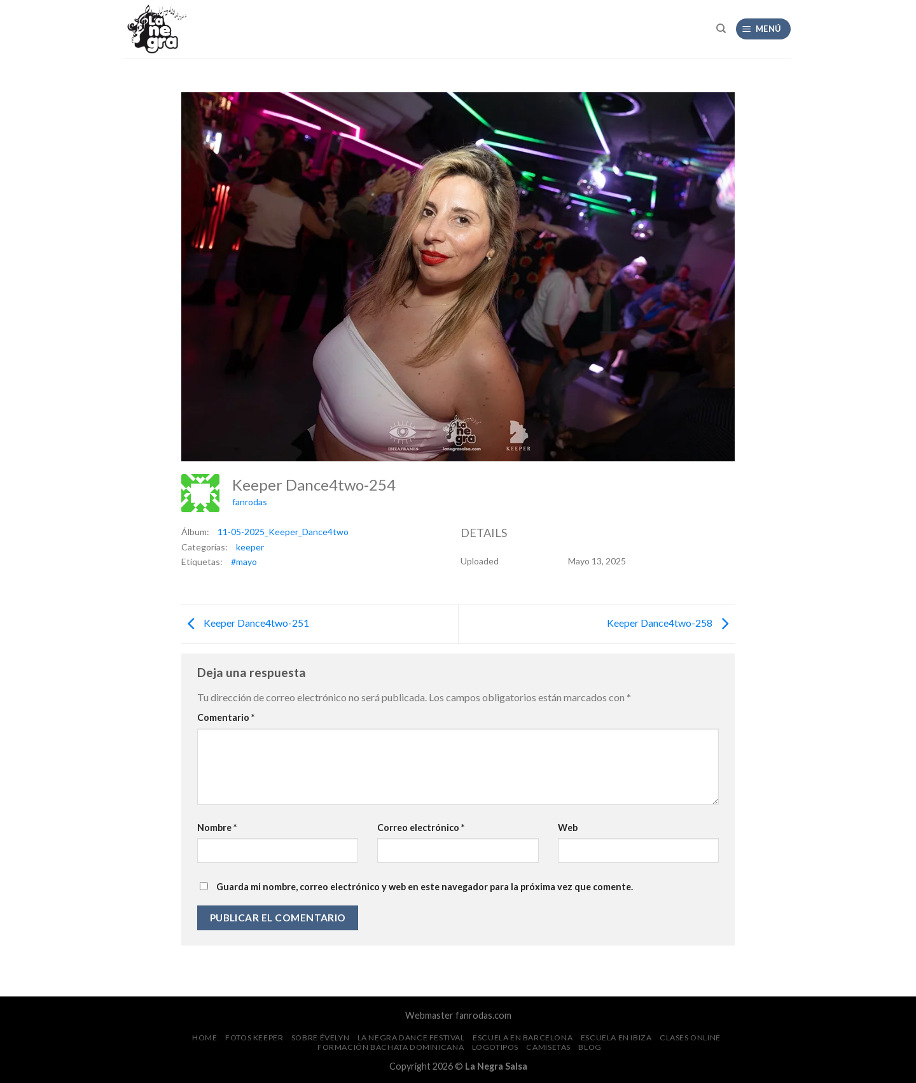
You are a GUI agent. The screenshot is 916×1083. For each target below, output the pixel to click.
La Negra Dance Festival (411, 1037)
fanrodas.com (483, 1015)
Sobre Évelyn (320, 1037)
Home (204, 1037)
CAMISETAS (548, 1047)
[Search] (721, 29)
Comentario (225, 717)
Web (568, 827)
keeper (250, 547)
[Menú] (763, 28)
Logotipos (495, 1047)
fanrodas (249, 501)
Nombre (217, 827)
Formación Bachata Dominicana (390, 1047)
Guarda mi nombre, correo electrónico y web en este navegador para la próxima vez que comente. (424, 886)
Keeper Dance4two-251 (245, 623)
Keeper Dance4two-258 (671, 623)
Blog (589, 1047)
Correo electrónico (420, 827)
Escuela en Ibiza (616, 1037)
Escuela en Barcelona (522, 1037)
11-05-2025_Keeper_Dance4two (283, 531)
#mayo (244, 561)
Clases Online (690, 1037)
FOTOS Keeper (254, 1037)
